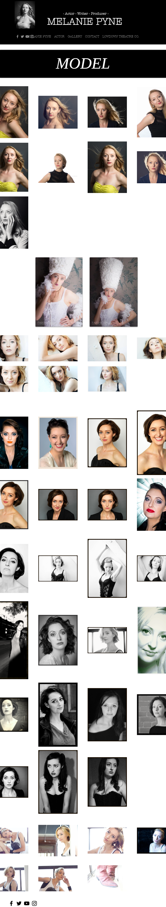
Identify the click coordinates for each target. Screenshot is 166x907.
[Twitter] (22, 36)
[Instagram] (32, 36)
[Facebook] (17, 36)
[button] (75, 36)
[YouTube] (27, 36)
